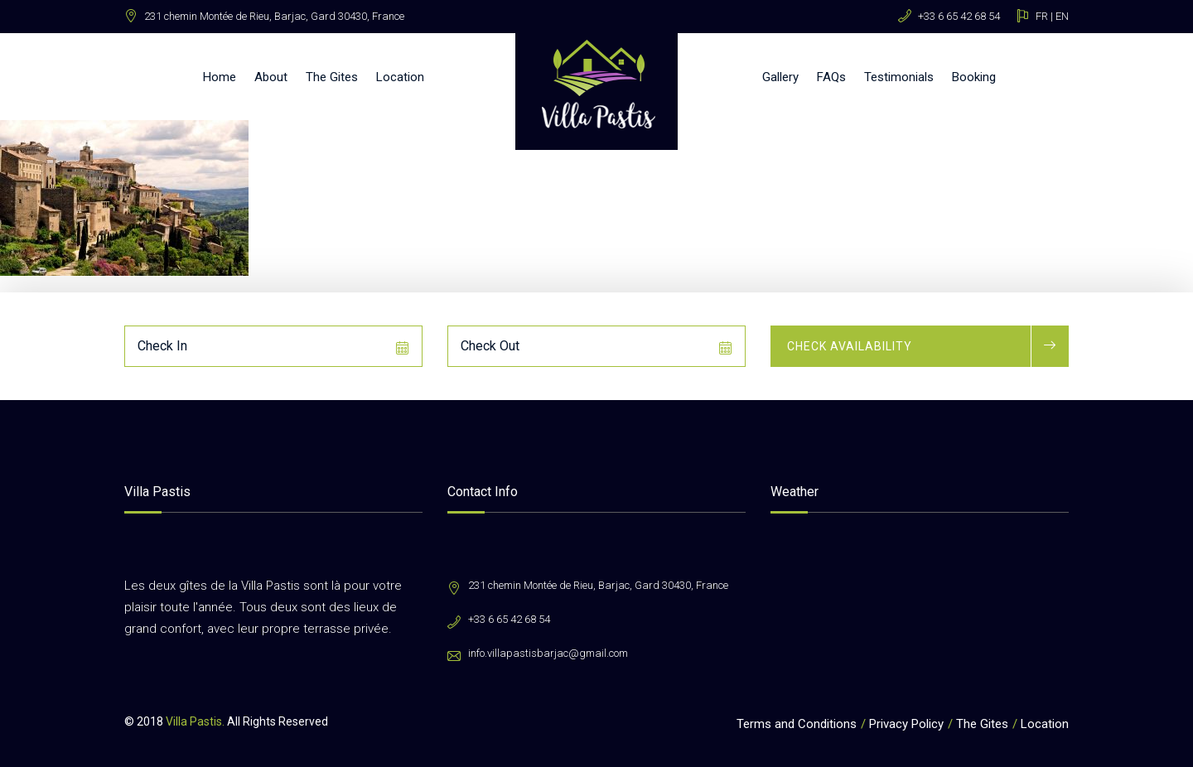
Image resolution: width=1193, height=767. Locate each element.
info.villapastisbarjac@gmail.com (548, 653)
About (270, 77)
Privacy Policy (906, 723)
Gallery (780, 77)
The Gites (332, 77)
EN (1062, 16)
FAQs (831, 77)
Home (219, 77)
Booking (974, 77)
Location (400, 77)
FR (1042, 16)
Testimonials (899, 77)
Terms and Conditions (797, 723)
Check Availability (849, 346)
